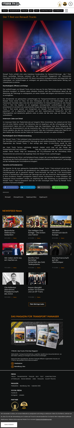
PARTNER (14, 400)
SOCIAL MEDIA (16, 390)
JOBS (34, 379)
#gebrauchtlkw (31, 197)
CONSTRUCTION (46, 10)
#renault (8, 197)
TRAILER (24, 10)
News (15, 238)
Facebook (14, 393)
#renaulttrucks (18, 197)
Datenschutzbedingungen (44, 419)
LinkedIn (21, 395)
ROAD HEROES (26, 379)
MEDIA (13, 374)
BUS (31, 10)
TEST (36, 10)
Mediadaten (18, 363)
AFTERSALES (58, 10)
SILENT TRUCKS (50, 379)
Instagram (14, 395)
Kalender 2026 (36, 386)
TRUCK (5, 10)
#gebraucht (43, 197)
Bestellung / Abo (19, 366)
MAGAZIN (40, 379)
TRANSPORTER (14, 10)
